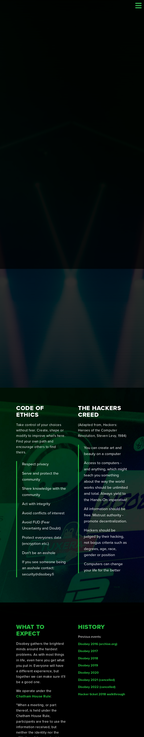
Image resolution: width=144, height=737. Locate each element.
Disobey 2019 (88, 610)
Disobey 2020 (88, 617)
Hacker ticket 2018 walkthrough (101, 638)
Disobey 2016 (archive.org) (97, 588)
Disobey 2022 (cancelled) (96, 631)
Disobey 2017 (88, 595)
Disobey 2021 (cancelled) (96, 624)
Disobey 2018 (88, 602)
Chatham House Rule (33, 640)
